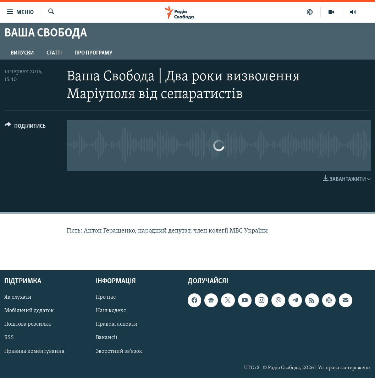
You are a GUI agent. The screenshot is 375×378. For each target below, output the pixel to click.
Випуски (22, 53)
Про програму (93, 53)
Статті (54, 53)
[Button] (25, 127)
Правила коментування (34, 351)
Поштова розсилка (27, 324)
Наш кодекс (111, 311)
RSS (9, 337)
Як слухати (18, 297)
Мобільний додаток (29, 311)
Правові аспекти (117, 324)
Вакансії (106, 337)
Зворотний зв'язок (119, 351)
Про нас (106, 297)
